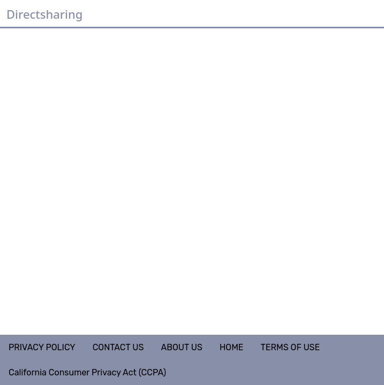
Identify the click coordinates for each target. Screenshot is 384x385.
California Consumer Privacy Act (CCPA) (87, 372)
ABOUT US (181, 347)
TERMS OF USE (290, 347)
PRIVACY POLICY (42, 347)
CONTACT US (118, 347)
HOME (232, 347)
